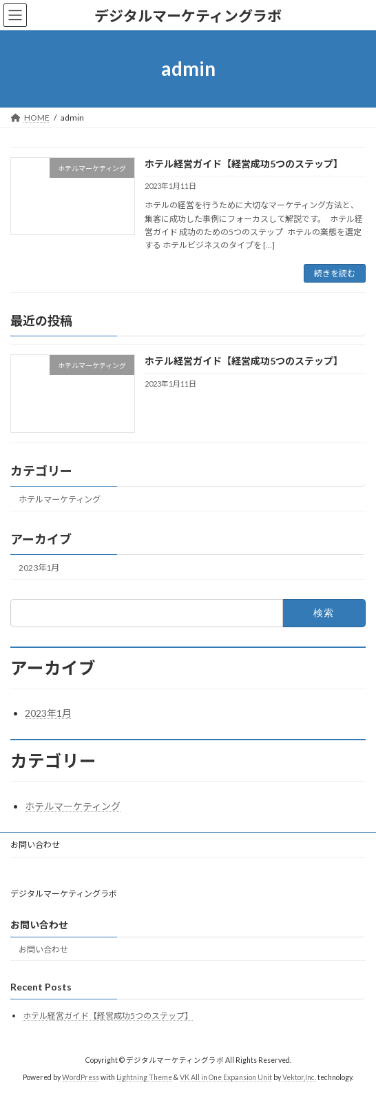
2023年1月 (39, 567)
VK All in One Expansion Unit (226, 1076)
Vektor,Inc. (299, 1076)
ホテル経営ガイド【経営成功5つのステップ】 (244, 164)
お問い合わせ (35, 845)
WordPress (80, 1076)
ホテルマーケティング (60, 499)
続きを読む (334, 273)
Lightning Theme (144, 1076)
